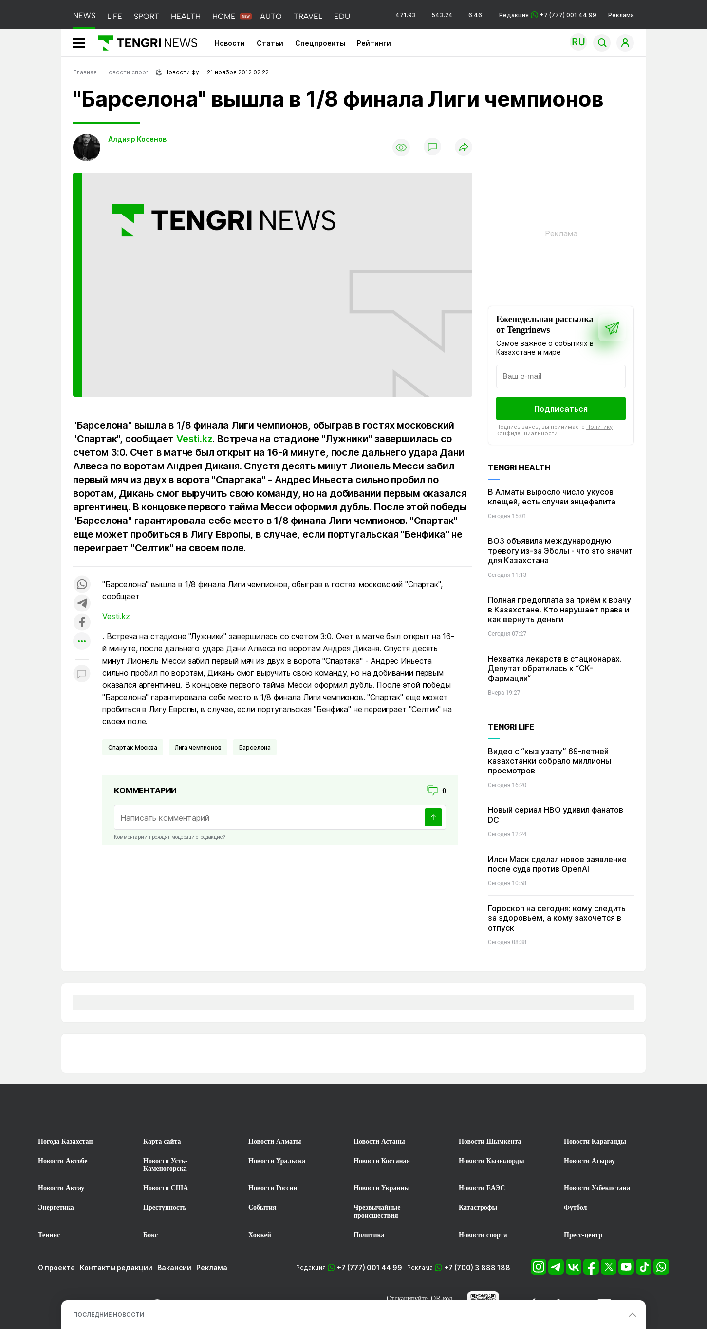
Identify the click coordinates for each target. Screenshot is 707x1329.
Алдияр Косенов (137, 139)
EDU (342, 16)
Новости (230, 43)
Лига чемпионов (198, 747)
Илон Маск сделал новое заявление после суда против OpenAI (557, 864)
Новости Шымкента (490, 1141)
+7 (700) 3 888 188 (477, 1267)
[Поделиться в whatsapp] (82, 584)
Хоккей (259, 1235)
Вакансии (174, 1267)
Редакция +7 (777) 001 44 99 (547, 14)
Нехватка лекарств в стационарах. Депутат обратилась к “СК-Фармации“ (555, 668)
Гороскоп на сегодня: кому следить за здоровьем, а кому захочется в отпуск (557, 918)
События (262, 1207)
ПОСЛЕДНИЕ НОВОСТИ (108, 1314)
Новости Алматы (274, 1141)
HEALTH (186, 16)
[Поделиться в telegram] (82, 603)
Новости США (165, 1188)
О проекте (56, 1267)
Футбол (575, 1207)
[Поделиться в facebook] (82, 622)
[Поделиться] (463, 147)
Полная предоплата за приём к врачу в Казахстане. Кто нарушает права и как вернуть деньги (559, 609)
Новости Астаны (379, 1141)
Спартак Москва (132, 747)
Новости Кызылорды (491, 1161)
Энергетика (56, 1207)
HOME (224, 16)
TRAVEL (308, 16)
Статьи (270, 43)
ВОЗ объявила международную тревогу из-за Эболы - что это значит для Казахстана (560, 550)
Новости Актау (61, 1188)
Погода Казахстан (65, 1141)
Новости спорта (483, 1235)
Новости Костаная (382, 1161)
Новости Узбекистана (597, 1188)
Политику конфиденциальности (554, 430)
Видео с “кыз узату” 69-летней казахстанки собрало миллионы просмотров (549, 760)
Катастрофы (478, 1207)
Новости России (272, 1188)
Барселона (255, 747)
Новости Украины (382, 1188)
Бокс (150, 1235)
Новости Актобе (63, 1161)
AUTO (271, 16)
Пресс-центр (583, 1235)
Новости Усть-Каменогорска (165, 1164)
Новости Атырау (589, 1161)
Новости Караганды (595, 1141)
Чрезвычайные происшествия (377, 1211)
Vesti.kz (194, 439)
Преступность (164, 1207)
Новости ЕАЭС (482, 1188)
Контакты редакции (116, 1267)
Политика (369, 1235)
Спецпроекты (320, 43)
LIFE (114, 16)
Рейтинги (374, 43)
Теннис (49, 1235)
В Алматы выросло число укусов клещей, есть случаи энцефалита (551, 496)
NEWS (84, 15)
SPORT (146, 16)
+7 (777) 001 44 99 (369, 1267)
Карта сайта (162, 1141)
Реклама (621, 14)
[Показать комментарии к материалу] (82, 673)
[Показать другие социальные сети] (82, 641)
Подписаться (561, 408)
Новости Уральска (276, 1161)
